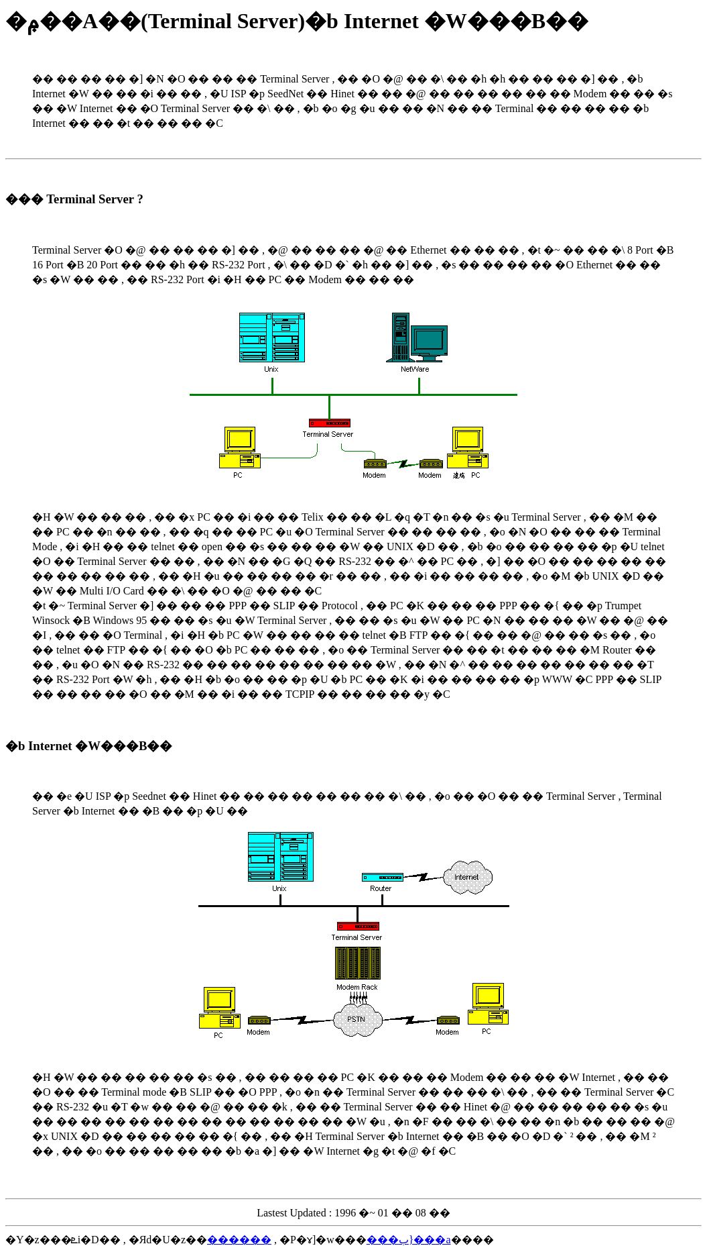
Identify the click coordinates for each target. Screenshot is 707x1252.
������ (239, 1239)
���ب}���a (409, 1239)
